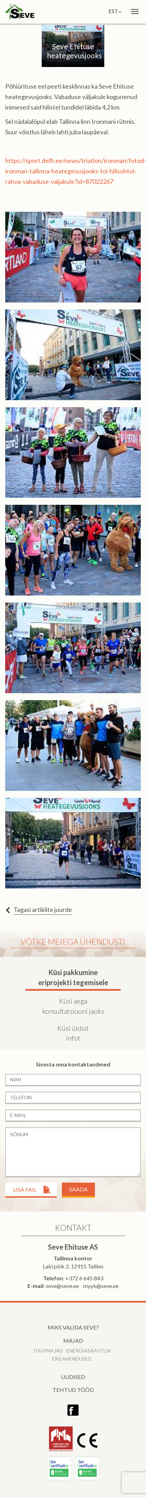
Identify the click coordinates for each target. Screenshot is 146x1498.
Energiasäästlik (88, 1351)
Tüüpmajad (48, 1351)
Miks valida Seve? (73, 1327)
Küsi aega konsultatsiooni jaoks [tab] (73, 1006)
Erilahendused (71, 1359)
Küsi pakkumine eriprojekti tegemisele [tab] (73, 977)
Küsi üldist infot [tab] (73, 1033)
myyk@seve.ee (101, 1285)
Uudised (73, 1376)
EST (115, 11)
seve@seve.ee (62, 1285)
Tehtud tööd (73, 1389)
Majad (73, 1340)
